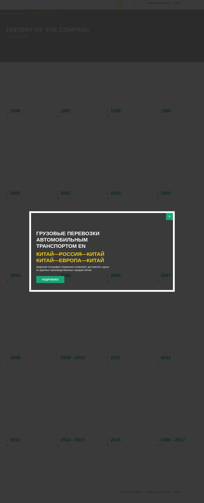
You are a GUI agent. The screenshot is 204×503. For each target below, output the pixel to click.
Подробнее (50, 279)
